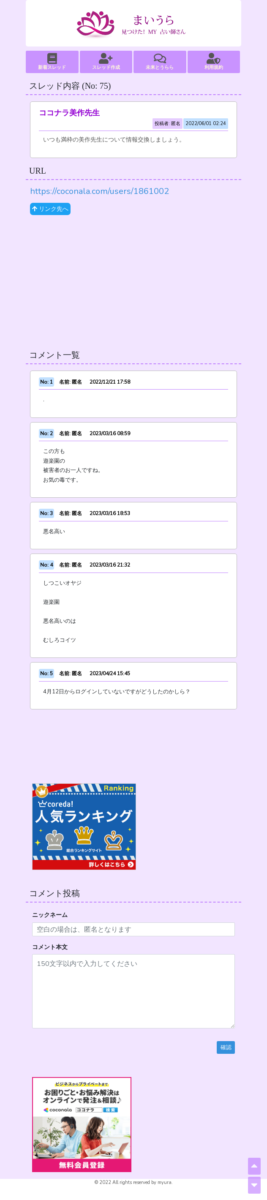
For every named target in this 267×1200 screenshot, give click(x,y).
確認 (226, 1047)
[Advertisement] (133, 283)
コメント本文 (50, 947)
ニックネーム (50, 915)
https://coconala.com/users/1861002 (99, 191)
